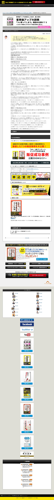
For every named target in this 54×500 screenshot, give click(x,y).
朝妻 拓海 (39, 293)
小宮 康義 (15, 302)
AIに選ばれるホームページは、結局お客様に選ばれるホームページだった (27, 486)
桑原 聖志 (39, 302)
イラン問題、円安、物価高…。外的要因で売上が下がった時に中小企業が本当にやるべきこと (27, 466)
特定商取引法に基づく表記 (17, 495)
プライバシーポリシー (8, 495)
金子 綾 (15, 299)
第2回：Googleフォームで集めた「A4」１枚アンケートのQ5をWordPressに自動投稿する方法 (27, 471)
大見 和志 (15, 305)
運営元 (2, 495)
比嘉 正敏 (39, 296)
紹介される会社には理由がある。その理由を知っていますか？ (27, 476)
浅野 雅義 (15, 293)
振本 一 (15, 296)
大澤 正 (39, 305)
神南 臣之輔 (39, 299)
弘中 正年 (32, 36)
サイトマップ (24, 495)
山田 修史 (15, 315)
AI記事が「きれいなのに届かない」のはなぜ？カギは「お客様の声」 (27, 481)
